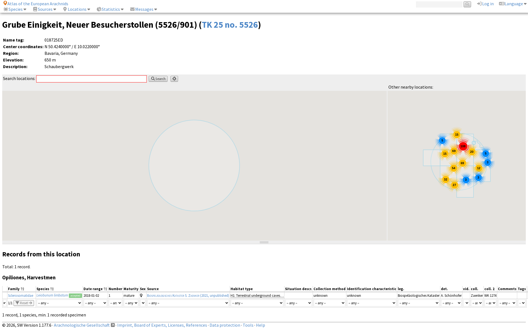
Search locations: (75, 78)
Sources (42, 9)
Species (13, 9)
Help (260, 325)
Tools (248, 325)
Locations (74, 9)
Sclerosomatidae (20, 295)
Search (158, 78)
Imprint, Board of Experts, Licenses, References (162, 325)
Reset (23, 303)
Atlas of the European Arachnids (35, 3)
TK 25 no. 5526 (230, 24)
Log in (485, 3)
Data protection (225, 325)
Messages (141, 9)
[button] (474, 143)
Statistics (108, 9)
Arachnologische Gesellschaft (82, 325)
